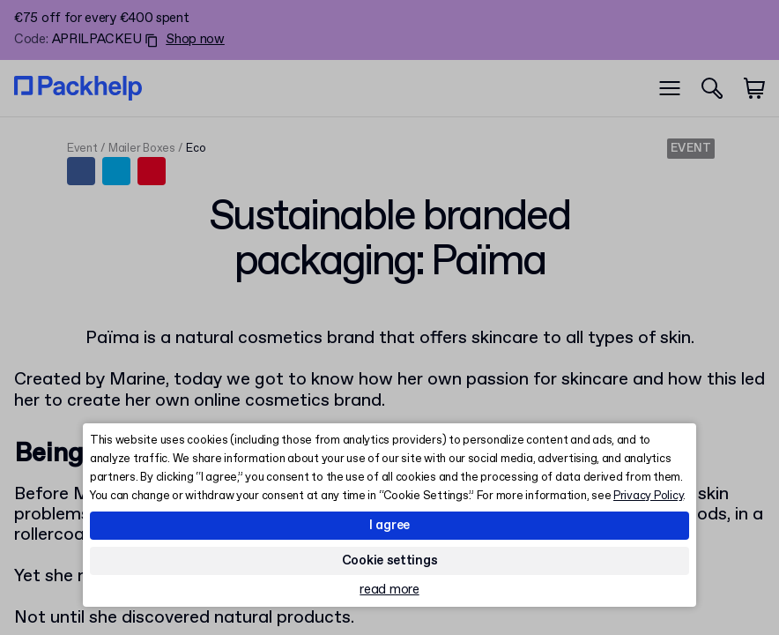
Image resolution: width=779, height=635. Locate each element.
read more (389, 590)
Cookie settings (390, 561)
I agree (389, 525)
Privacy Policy (648, 496)
